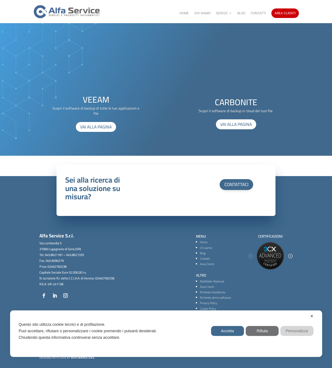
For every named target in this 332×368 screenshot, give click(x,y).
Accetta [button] (227, 331)
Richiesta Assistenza (212, 292)
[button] (250, 256)
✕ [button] (311, 316)
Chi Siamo (202, 13)
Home (184, 13)
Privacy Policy (208, 303)
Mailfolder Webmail (212, 281)
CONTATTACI (236, 184)
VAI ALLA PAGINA (96, 127)
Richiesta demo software (215, 297)
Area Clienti (285, 13)
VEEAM (96, 99)
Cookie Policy (208, 308)
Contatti (258, 13)
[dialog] (166, 333)
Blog (241, 13)
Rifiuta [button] (262, 331)
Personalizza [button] (297, 331)
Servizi (222, 13)
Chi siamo (206, 248)
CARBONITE (236, 102)
